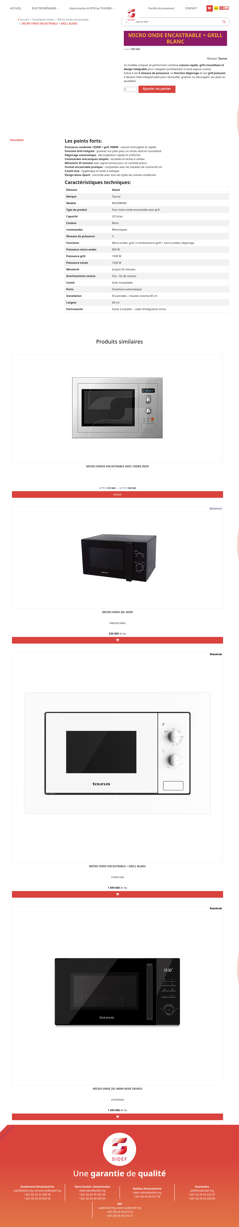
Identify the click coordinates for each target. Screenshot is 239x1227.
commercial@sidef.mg (47, 1190)
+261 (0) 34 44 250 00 (202, 1198)
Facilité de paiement (161, 8)
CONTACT (191, 8)
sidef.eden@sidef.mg (92, 1190)
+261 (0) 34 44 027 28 (147, 1196)
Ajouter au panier (157, 88)
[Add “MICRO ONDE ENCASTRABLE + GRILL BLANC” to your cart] (117, 894)
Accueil (23, 19)
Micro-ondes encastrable (73, 19)
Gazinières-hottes (43, 19)
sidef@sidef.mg (23, 1190)
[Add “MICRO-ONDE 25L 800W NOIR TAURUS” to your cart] (117, 1117)
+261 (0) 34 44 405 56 (37, 1198)
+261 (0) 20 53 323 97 (202, 1194)
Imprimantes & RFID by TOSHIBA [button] (90, 8)
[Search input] (173, 22)
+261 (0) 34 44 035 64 (92, 1198)
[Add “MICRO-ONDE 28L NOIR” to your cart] (117, 640)
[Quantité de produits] (130, 89)
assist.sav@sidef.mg (128, 1208)
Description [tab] (17, 140)
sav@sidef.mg (107, 1208)
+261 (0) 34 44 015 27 (120, 1216)
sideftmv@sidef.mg (202, 1190)
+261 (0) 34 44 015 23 (120, 1212)
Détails (117, 494)
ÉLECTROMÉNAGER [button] (44, 8)
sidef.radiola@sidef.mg (147, 1192)
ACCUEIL (15, 8)
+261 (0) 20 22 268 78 (37, 1194)
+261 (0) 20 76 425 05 (92, 1194)
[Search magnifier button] (224, 22)
